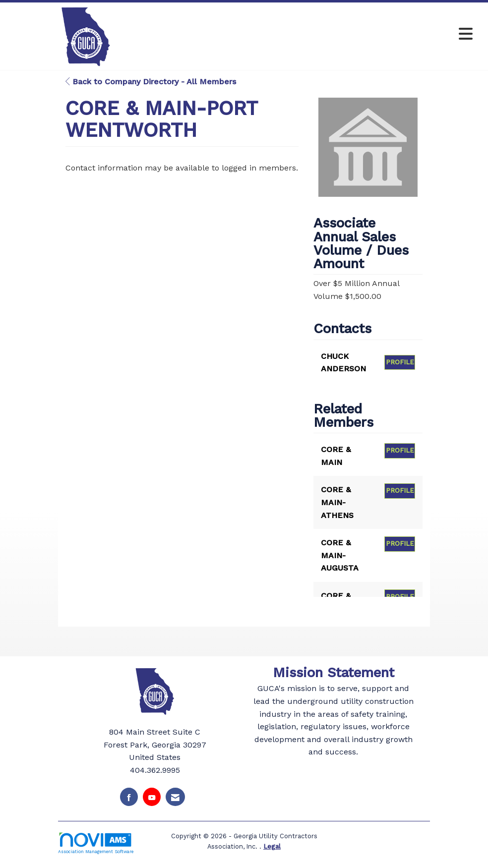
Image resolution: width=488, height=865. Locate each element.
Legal (272, 846)
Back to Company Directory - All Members (150, 81)
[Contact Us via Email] (175, 797)
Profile (400, 362)
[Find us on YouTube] (152, 797)
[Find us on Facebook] (129, 797)
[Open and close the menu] (321, 34)
